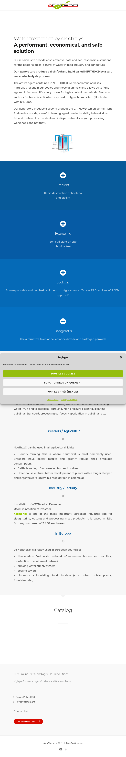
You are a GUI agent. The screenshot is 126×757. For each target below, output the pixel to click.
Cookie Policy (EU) (25, 697)
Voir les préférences (63, 391)
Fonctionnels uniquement (63, 382)
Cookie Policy (53, 399)
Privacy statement (69, 399)
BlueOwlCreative (74, 743)
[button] (121, 357)
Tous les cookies (63, 373)
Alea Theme (49, 743)
